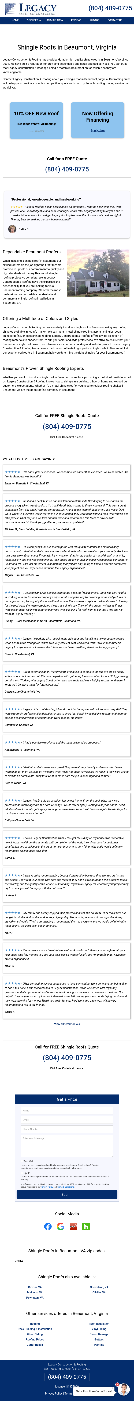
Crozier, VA (35, 1274)
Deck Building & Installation (35, 1315)
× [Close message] (113, 1388)
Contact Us (115, 20)
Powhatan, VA (34, 1284)
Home (15, 20)
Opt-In (27, 1159)
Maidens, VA (35, 1279)
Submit (66, 1181)
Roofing (35, 1310)
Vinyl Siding (99, 1315)
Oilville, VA (99, 1279)
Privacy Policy (47, 1174)
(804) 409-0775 (110, 8)
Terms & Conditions (65, 1174)
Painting (99, 1331)
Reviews (76, 20)
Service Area (54, 20)
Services (34, 21)
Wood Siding (35, 1321)
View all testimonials (67, 1010)
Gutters (99, 1326)
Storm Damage (99, 1321)
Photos (94, 20)
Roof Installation (99, 1310)
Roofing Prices (35, 1326)
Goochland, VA (99, 1274)
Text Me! (28, 1148)
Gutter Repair (35, 1331)
